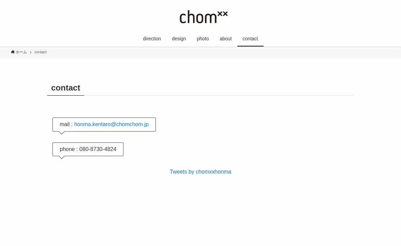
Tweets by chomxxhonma (201, 172)
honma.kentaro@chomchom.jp (111, 124)
